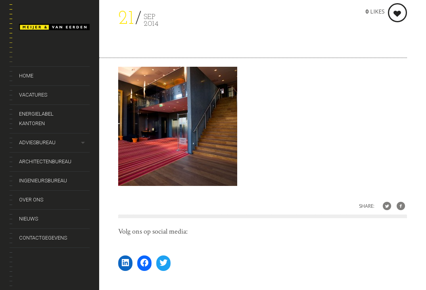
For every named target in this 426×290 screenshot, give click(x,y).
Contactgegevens (43, 238)
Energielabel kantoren (36, 118)
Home (26, 76)
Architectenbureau (45, 161)
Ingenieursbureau (43, 181)
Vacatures (33, 95)
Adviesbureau (37, 142)
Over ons (31, 200)
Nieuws (28, 219)
